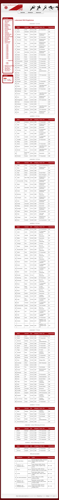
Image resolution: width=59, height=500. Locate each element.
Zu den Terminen (9, 80)
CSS (56, 496)
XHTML (51, 496)
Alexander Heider (32, 496)
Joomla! (43, 496)
